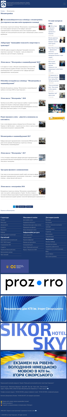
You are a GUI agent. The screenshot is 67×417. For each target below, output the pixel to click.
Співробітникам (50, 236)
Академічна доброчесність (52, 246)
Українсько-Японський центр (8, 249)
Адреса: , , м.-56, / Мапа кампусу (23, 388)
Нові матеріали (44, 386)
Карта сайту (36, 386)
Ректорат (3, 220)
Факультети (3, 229)
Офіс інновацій (4, 254)
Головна (3, 11)
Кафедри (3, 232)
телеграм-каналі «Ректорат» (25, 405)
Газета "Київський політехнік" (30, 247)
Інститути (3, 227)
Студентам (48, 231)
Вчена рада (3, 222)
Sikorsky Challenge (50, 241)
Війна (47, 251)
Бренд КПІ (24, 386)
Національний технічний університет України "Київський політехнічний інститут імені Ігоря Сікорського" (18, 4)
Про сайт (30, 386)
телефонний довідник (53, 392)
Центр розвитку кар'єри (6, 252)
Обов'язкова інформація (15, 386)
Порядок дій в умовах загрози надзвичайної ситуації (15, 401)
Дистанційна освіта (28, 220)
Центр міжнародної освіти (29, 229)
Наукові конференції (28, 239)
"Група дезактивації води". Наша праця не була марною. (53, 87)
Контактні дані (4, 386)
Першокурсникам (50, 229)
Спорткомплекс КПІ (6, 244)
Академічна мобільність (29, 222)
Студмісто (3, 247)
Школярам (48, 220)
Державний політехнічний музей (9, 239)
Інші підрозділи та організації (8, 234)
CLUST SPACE (49, 254)
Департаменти (4, 225)
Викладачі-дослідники (51, 244)
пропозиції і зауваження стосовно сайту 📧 (26, 410)
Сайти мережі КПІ (27, 235)
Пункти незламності (7, 403)
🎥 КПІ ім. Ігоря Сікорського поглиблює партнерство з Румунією (52, 29)
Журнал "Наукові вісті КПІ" (30, 249)
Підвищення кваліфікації (29, 227)
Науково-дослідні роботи (29, 242)
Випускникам (49, 234)
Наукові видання (27, 237)
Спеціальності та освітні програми (54, 249)
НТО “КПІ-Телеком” (6, 242)
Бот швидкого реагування (33, 395)
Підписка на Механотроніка (8, 210)
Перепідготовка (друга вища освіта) (32, 225)
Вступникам (49, 222)
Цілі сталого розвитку (51, 256)
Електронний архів (28, 244)
